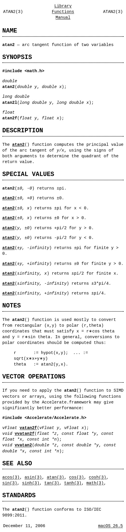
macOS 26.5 (110, 526)
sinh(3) (30, 483)
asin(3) (33, 477)
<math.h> (34, 71)
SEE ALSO (17, 463)
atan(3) (55, 477)
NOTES (11, 305)
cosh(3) (97, 477)
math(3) (95, 483)
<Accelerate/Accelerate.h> (55, 417)
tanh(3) (72, 483)
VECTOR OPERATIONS (33, 376)
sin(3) (9, 483)
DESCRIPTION (22, 130)
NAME (9, 30)
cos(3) (76, 477)
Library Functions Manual (63, 11)
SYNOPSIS (17, 57)
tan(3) (51, 483)
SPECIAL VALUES (28, 174)
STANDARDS (19, 495)
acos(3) (10, 477)
